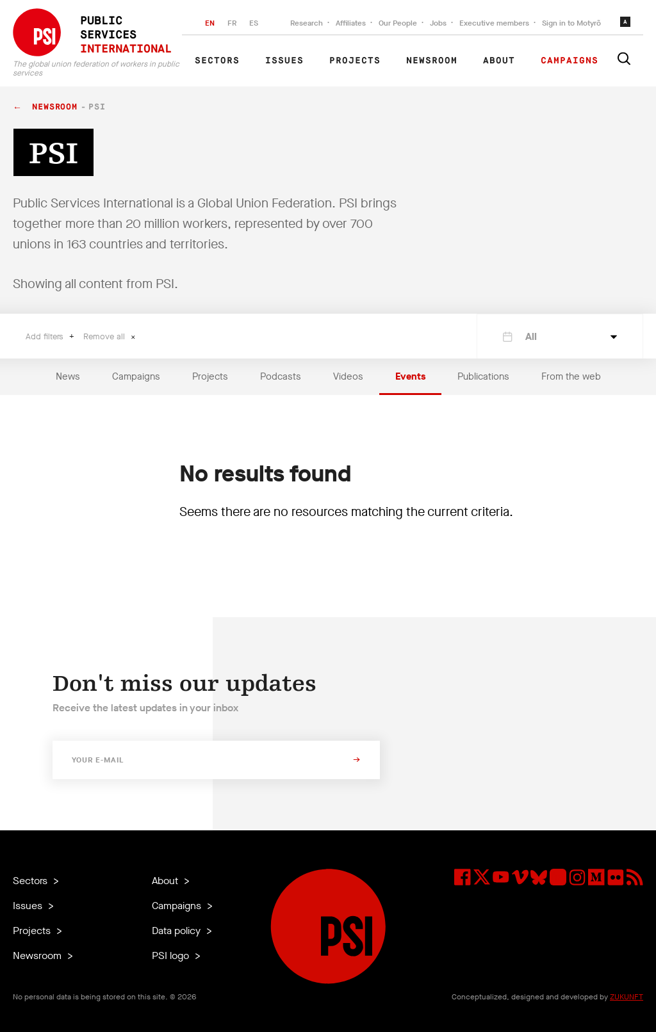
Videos (348, 376)
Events (410, 376)
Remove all (105, 336)
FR (231, 23)
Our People (398, 23)
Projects (355, 60)
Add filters (46, 336)
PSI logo (172, 955)
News (68, 376)
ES (253, 23)
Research (306, 23)
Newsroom (431, 60)
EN (210, 23)
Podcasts (280, 376)
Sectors (217, 60)
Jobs (438, 23)
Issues (284, 60)
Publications (483, 376)
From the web (571, 376)
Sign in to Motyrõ (571, 23)
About (499, 60)
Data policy (177, 930)
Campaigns (569, 60)
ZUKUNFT (626, 997)
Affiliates (351, 23)
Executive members (494, 23)
